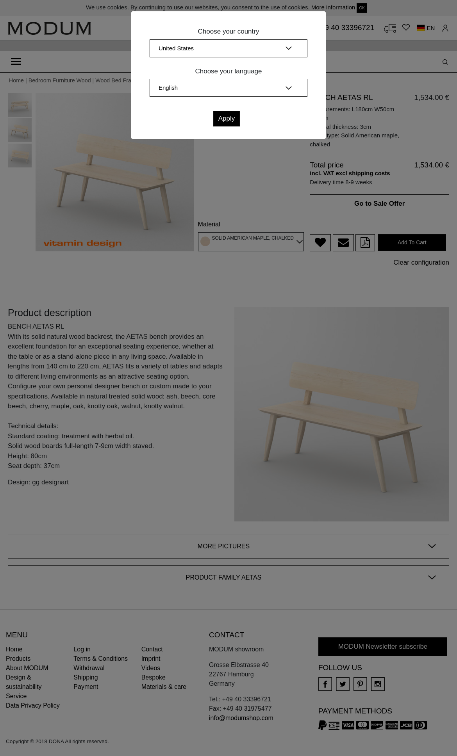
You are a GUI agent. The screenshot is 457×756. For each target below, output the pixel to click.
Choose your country (228, 31)
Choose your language (228, 71)
